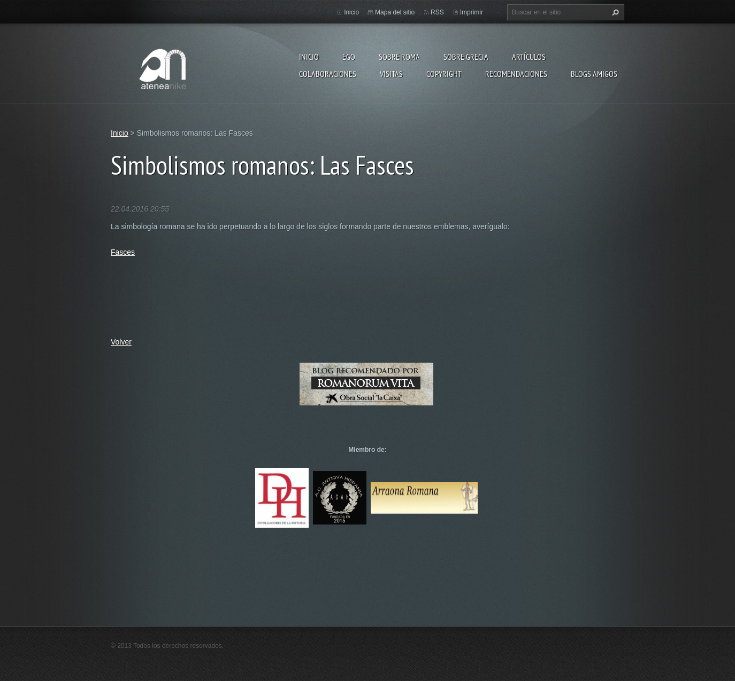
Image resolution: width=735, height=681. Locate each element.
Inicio (309, 56)
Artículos (529, 56)
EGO (348, 56)
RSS (437, 12)
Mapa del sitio (395, 12)
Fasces (123, 252)
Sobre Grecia (465, 56)
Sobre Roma (399, 56)
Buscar (614, 12)
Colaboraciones (327, 73)
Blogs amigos (594, 73)
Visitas (391, 73)
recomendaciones (516, 73)
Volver (121, 342)
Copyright (444, 73)
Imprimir (471, 12)
